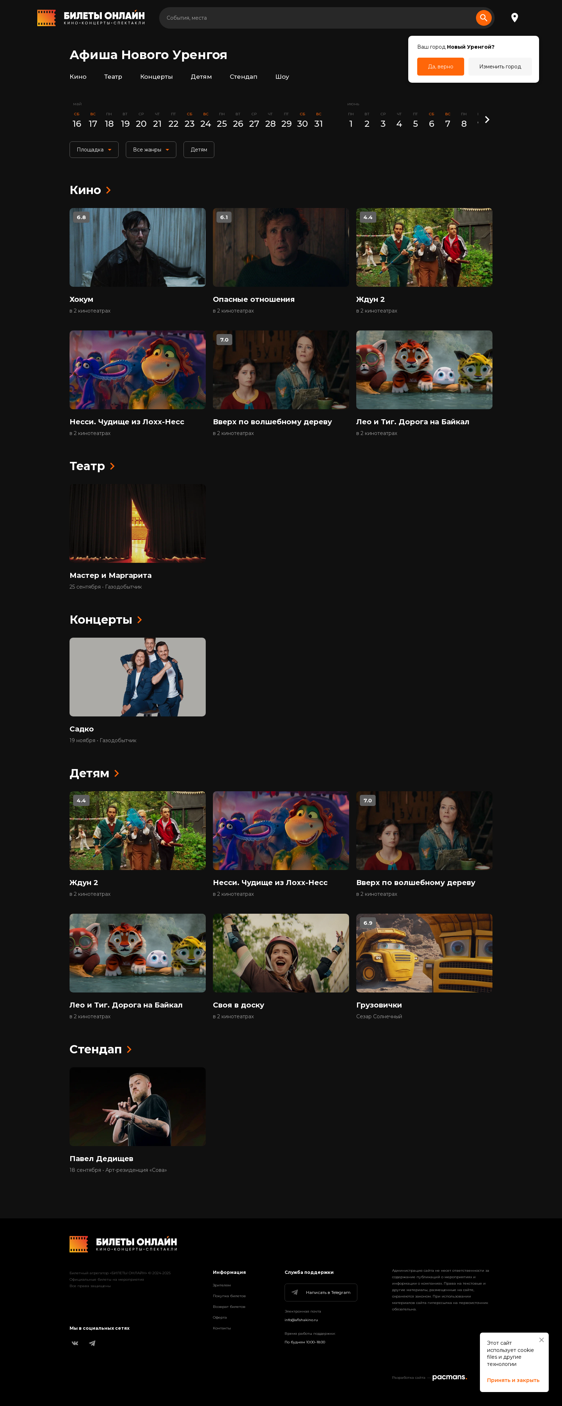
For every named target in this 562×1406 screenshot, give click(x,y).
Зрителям (222, 1285)
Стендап (243, 76)
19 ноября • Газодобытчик (103, 740)
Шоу (282, 76)
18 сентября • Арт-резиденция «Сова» (118, 1170)
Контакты (222, 1328)
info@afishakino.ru (301, 1320)
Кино (78, 76)
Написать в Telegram (320, 1292)
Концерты (156, 76)
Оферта (220, 1317)
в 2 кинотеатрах (90, 311)
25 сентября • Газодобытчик (106, 587)
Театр (113, 76)
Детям (201, 76)
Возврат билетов (229, 1306)
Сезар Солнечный (379, 1016)
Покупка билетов (229, 1296)
